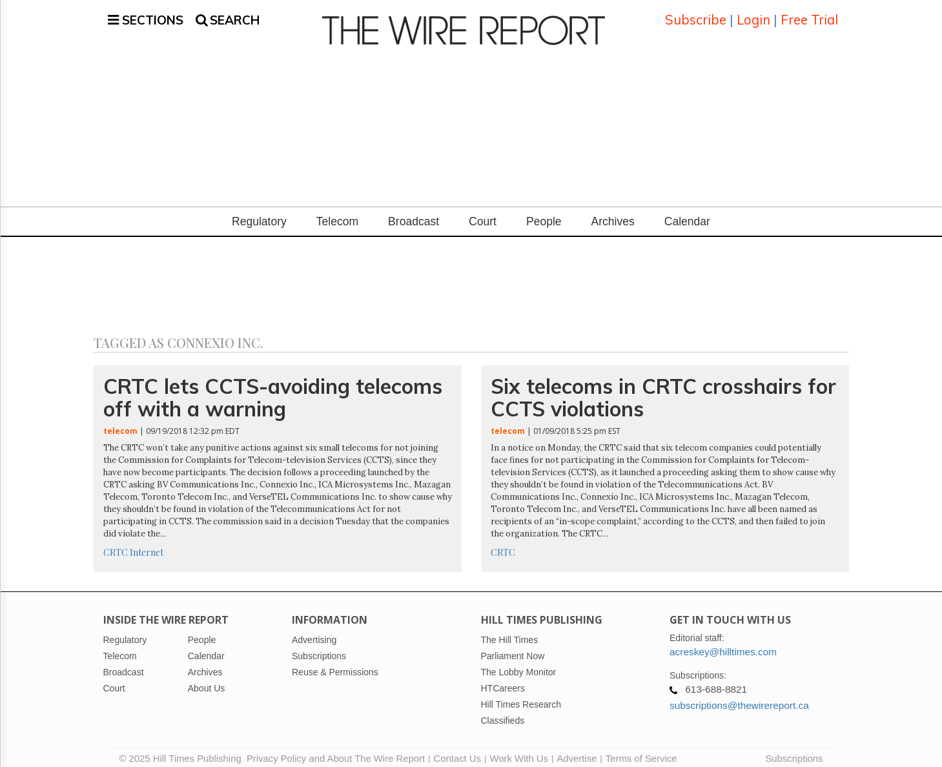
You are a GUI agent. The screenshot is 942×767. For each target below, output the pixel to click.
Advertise (577, 751)
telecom (120, 423)
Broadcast (413, 213)
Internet (146, 544)
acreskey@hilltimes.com (723, 644)
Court (483, 213)
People (544, 213)
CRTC (115, 544)
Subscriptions (794, 751)
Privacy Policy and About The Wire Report (336, 751)
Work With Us (518, 751)
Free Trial (809, 16)
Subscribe (695, 16)
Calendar (687, 213)
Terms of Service (641, 751)
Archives (613, 213)
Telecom (337, 213)
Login (753, 16)
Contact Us (457, 751)
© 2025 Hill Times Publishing (183, 751)
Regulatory (259, 213)
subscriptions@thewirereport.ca (739, 697)
